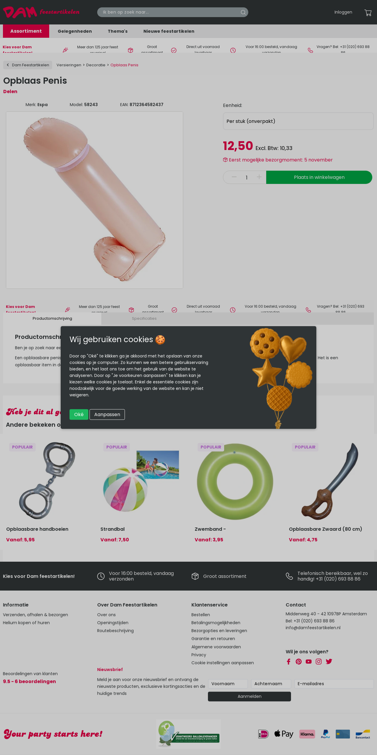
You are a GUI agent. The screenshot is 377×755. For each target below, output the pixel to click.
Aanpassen (107, 414)
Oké (79, 414)
